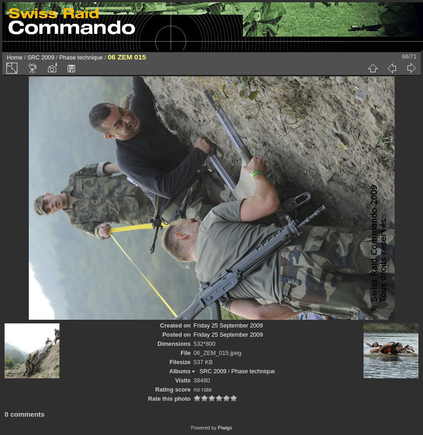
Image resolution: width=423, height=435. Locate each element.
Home (14, 57)
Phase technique (81, 57)
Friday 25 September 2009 (228, 325)
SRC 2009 (40, 57)
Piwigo (225, 427)
